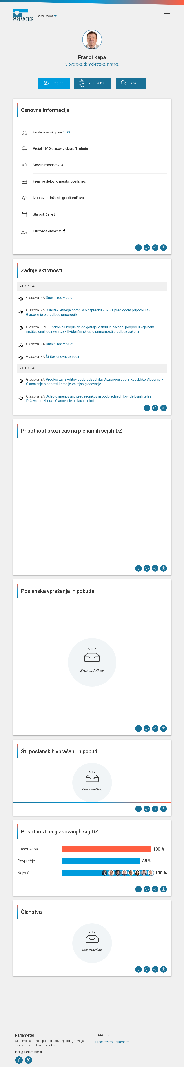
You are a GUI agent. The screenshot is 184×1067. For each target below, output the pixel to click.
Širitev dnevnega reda (62, 356)
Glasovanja (96, 83)
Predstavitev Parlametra (112, 1042)
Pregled (57, 83)
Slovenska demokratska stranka (92, 64)
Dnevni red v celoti (60, 298)
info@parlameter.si (28, 1052)
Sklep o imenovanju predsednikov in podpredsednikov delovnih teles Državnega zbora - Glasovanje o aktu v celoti (88, 398)
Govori (134, 83)
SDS (66, 132)
